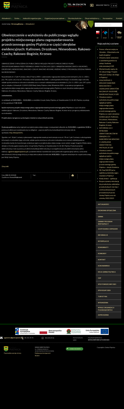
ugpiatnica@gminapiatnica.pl (18, 152)
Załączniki (5, 166)
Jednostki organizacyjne (32, 18)
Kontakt (119, 18)
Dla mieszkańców (74, 18)
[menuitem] (6, 18)
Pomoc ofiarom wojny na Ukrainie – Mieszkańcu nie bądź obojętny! (109, 52)
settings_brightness (92, 5)
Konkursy (102, 253)
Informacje (103, 235)
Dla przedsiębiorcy (92, 18)
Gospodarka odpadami (108, 229)
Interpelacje (103, 241)
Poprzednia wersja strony (12, 353)
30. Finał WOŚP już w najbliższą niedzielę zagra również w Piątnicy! (108, 173)
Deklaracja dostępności (43, 353)
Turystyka (102, 296)
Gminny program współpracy (105, 223)
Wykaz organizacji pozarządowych (106, 309)
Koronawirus (107, 18)
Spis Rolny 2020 (104, 290)
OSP (99, 278)
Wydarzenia (103, 303)
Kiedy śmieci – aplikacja (108, 178)
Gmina (16, 18)
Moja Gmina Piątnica (107, 272)
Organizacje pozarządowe (54, 18)
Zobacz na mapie (73, 349)
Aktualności (6, 18)
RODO (37, 356)
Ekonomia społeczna (107, 210)
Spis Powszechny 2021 (107, 284)
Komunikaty (103, 247)
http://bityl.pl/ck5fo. (16, 133)
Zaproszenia (103, 315)
